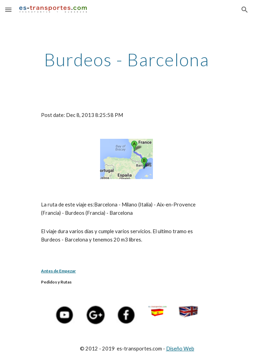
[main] (126, 59)
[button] (8, 9)
